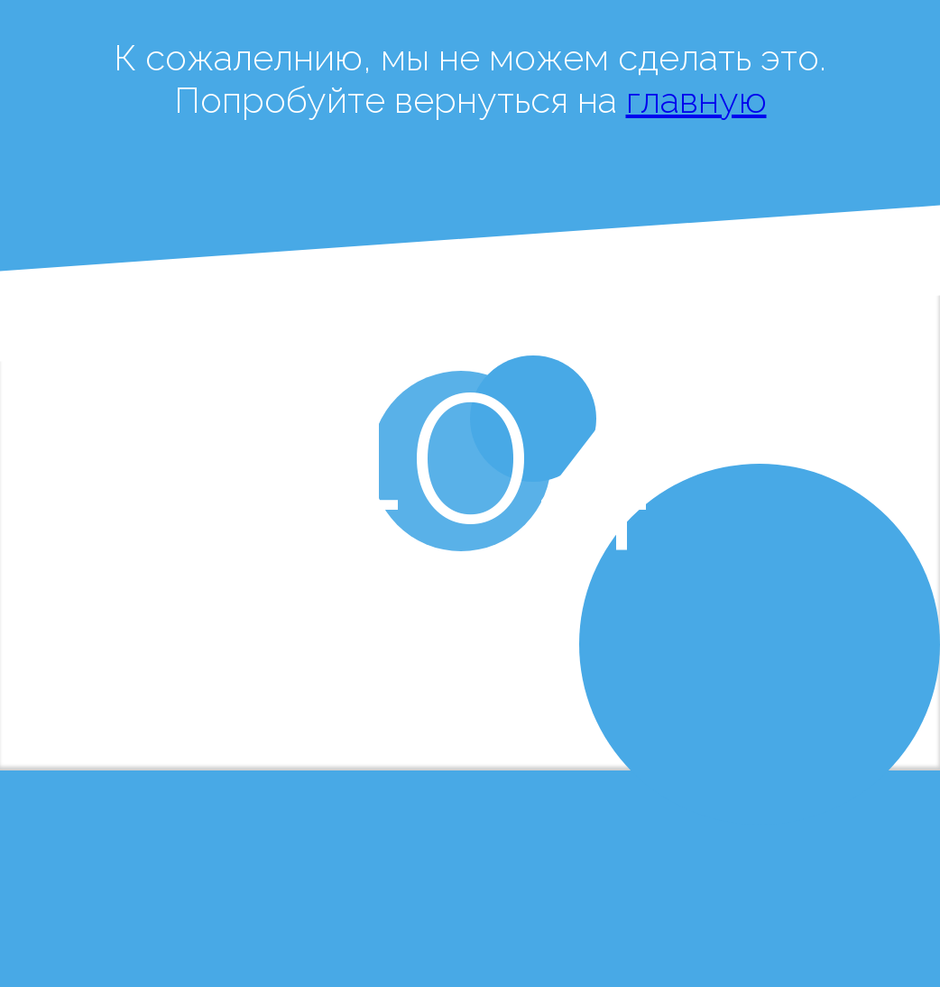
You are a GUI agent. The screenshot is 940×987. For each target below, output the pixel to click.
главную (696, 99)
